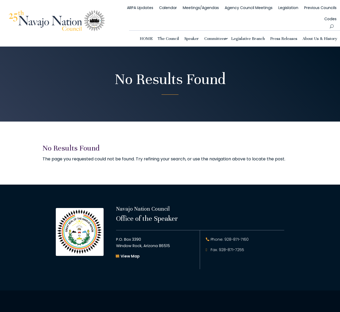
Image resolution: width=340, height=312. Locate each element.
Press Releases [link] (283, 38)
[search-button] (332, 26)
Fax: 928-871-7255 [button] (227, 249)
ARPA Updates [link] (140, 7)
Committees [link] (215, 38)
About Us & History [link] (320, 38)
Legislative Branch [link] (248, 38)
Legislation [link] (288, 7)
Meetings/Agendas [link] (201, 7)
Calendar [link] (168, 7)
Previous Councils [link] (320, 7)
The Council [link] (168, 38)
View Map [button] (130, 256)
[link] (56, 30)
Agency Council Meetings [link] (249, 7)
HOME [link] (146, 38)
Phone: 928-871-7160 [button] (230, 239)
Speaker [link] (191, 38)
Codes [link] (330, 19)
